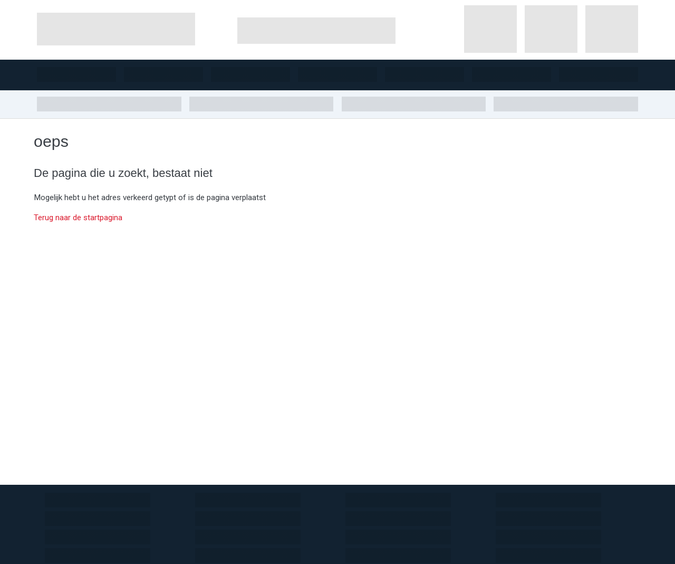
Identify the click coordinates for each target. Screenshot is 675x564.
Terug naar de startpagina (78, 217)
